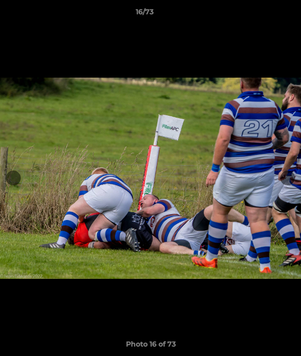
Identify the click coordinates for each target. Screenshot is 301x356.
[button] (265, 14)
